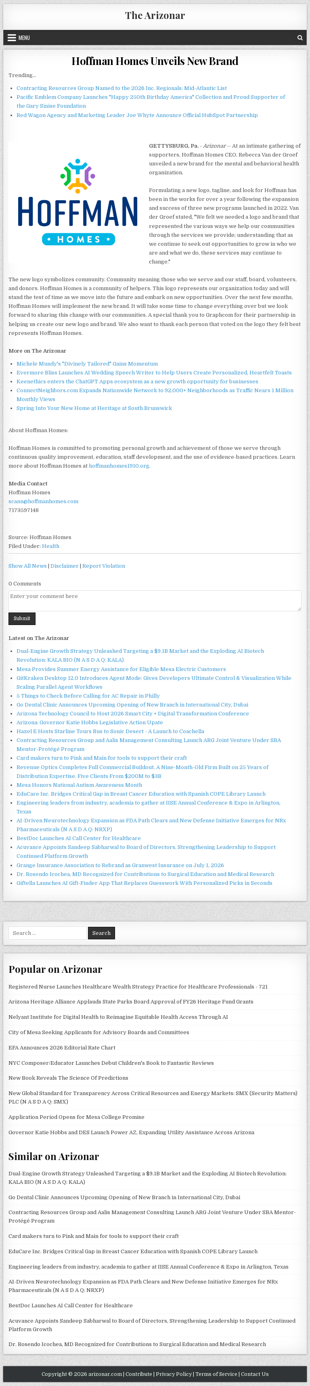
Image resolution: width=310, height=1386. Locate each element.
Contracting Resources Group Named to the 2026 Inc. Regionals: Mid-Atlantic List (122, 88)
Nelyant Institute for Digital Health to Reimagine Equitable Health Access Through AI (118, 1017)
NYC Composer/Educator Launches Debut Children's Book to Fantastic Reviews (111, 1063)
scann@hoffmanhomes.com (43, 501)
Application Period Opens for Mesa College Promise (76, 1117)
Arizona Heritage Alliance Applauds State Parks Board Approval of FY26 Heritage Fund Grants (130, 1002)
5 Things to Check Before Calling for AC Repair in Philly (88, 696)
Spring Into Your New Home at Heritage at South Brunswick (94, 408)
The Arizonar (155, 14)
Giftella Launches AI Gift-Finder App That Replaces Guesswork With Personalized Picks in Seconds (144, 883)
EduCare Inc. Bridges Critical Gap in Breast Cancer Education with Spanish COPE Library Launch (141, 794)
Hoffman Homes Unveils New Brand (155, 61)
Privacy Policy (174, 1374)
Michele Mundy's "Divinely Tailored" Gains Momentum (87, 364)
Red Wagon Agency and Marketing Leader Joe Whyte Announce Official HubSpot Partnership (137, 115)
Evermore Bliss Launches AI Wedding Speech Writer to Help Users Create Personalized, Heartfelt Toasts (154, 373)
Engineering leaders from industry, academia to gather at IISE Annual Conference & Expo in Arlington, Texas (148, 1267)
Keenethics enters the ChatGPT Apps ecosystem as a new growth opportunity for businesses (137, 381)
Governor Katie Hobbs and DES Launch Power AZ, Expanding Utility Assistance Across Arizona (131, 1132)
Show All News (27, 566)
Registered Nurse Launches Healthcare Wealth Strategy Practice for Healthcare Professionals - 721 (138, 987)
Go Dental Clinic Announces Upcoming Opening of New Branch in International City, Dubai (132, 705)
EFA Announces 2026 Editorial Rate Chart (61, 1048)
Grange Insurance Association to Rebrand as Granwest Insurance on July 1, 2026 (120, 865)
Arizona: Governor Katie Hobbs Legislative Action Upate (90, 722)
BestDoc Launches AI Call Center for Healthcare (79, 838)
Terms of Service (216, 1374)
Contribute (139, 1374)
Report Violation (103, 566)
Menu (24, 37)
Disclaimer (64, 566)
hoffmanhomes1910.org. (120, 466)
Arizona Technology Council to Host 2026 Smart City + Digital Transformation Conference (133, 714)
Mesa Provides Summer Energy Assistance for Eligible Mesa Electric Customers (121, 669)
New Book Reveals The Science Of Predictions (68, 1078)
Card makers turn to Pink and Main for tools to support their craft (102, 758)
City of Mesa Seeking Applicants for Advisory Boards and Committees (98, 1032)
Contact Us (255, 1374)
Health (50, 546)
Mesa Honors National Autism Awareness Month (79, 785)
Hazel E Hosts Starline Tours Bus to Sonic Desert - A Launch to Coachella (110, 731)
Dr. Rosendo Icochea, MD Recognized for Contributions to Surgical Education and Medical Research (145, 874)
